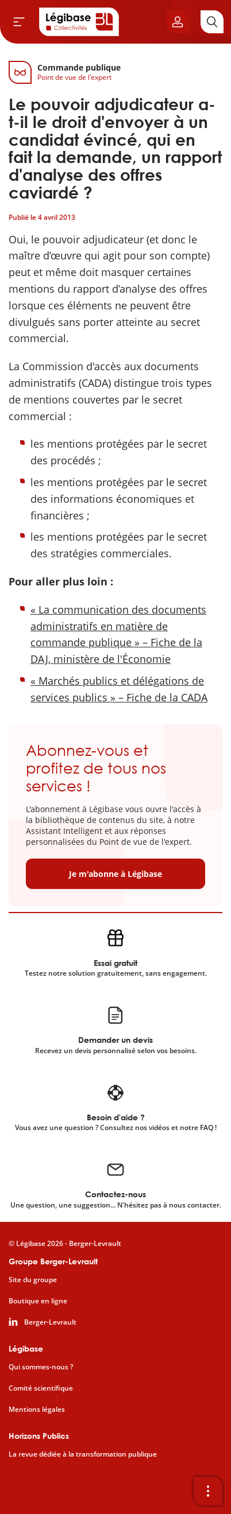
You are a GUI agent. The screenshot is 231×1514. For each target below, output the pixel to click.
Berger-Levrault (50, 1322)
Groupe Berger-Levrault (53, 1261)
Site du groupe (33, 1279)
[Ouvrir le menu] (18, 21)
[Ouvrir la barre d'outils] (208, 1491)
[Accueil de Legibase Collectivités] (79, 21)
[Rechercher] (212, 21)
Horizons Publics (39, 1436)
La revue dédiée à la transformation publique (83, 1454)
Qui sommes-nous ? (41, 1367)
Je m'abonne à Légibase (115, 873)
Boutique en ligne (38, 1301)
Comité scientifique (41, 1388)
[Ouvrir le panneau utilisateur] (177, 21)
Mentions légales (37, 1409)
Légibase (26, 1348)
